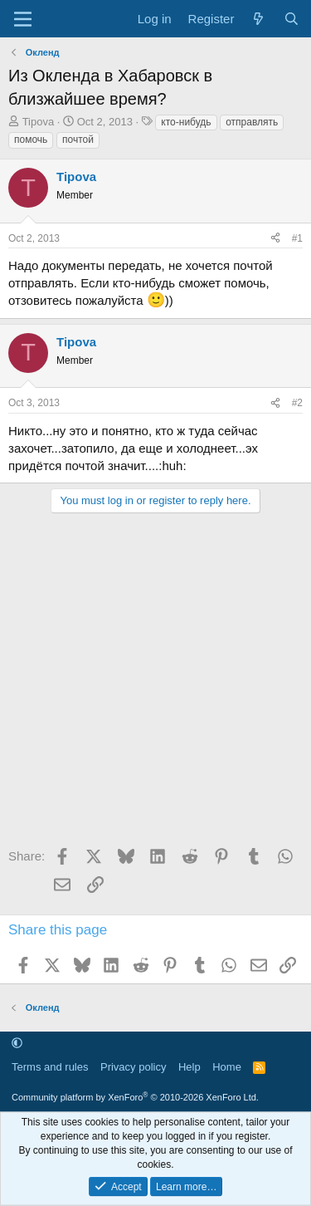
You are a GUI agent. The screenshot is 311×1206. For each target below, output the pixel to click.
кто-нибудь (186, 122)
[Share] (275, 238)
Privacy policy (133, 1067)
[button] (17, 1044)
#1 (297, 238)
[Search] (291, 18)
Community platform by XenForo (135, 1097)
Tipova (38, 121)
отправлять (252, 122)
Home (226, 1067)
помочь (30, 139)
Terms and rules (50, 1067)
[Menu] (22, 19)
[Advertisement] (155, 685)
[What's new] (258, 18)
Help (189, 1067)
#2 (297, 403)
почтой (78, 139)
